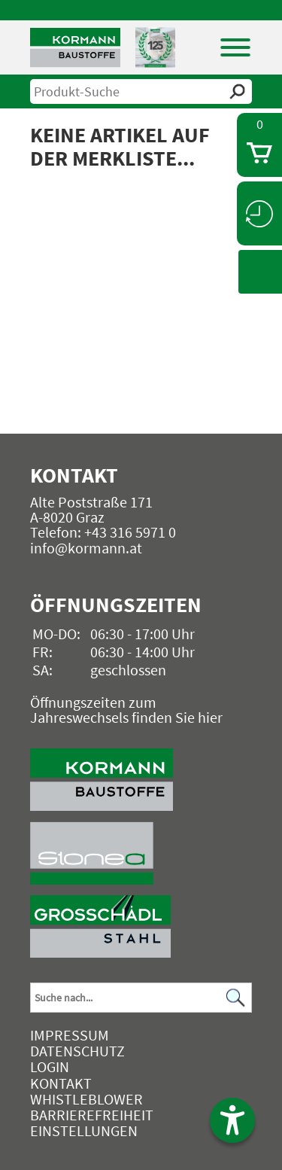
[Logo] (75, 48)
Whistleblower (86, 1098)
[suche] (140, 91)
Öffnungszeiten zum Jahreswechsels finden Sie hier (126, 710)
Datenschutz (77, 1050)
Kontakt (61, 1083)
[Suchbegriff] (140, 998)
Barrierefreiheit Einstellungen (91, 1122)
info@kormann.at (86, 547)
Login (49, 1066)
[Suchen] (236, 998)
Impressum (69, 1034)
